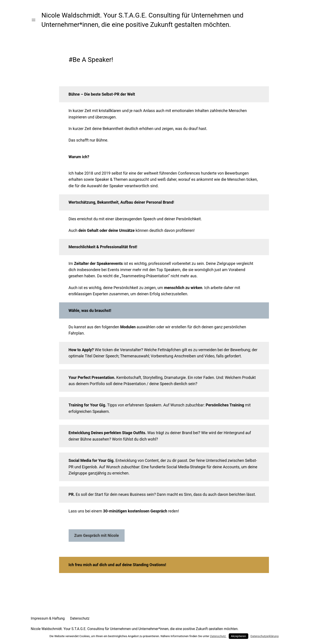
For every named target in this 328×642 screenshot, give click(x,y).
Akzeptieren (238, 636)
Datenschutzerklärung (264, 636)
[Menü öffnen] (33, 20)
